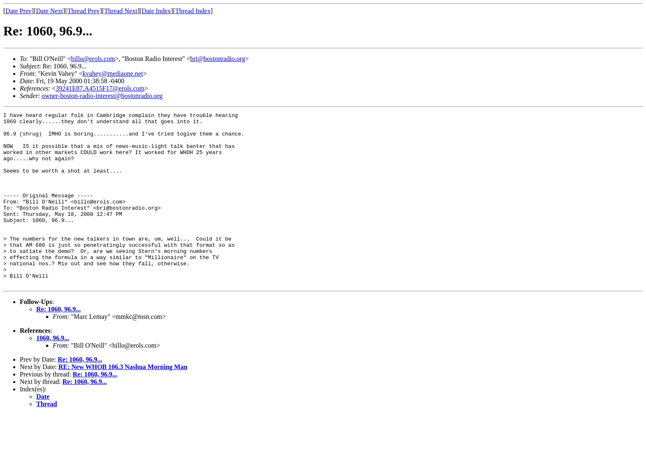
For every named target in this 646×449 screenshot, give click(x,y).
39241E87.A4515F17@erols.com (100, 88)
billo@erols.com (93, 58)
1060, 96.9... (52, 372)
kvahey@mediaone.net (112, 73)
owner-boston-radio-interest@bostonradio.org (102, 95)
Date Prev (18, 10)
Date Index (156, 10)
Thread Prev (83, 10)
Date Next (49, 10)
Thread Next (120, 10)
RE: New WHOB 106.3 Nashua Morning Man (123, 401)
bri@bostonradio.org (217, 58)
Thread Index (193, 10)
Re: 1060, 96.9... (58, 343)
